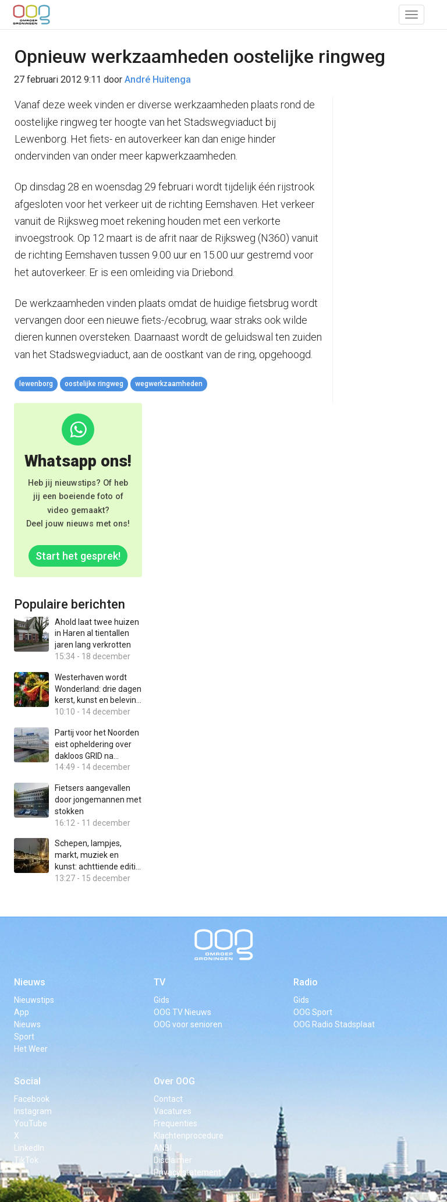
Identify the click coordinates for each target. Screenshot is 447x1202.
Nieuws (29, 982)
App (21, 1012)
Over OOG (174, 1081)
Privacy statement (187, 1172)
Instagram (33, 1111)
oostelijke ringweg (94, 384)
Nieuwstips (34, 1000)
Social (27, 1081)
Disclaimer (173, 1160)
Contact (168, 1099)
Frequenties (175, 1123)
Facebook (31, 1099)
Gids (161, 1000)
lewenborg (36, 384)
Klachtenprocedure (189, 1135)
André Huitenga (158, 79)
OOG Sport (312, 1012)
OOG (31, 14)
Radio (305, 982)
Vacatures (172, 1111)
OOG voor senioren (188, 1024)
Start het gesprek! (78, 556)
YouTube (30, 1123)
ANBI (163, 1147)
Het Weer (31, 1048)
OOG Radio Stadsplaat (334, 1024)
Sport (24, 1036)
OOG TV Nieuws (182, 1012)
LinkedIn (29, 1147)
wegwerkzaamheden (169, 384)
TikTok (26, 1160)
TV (159, 982)
